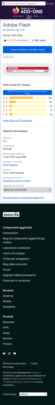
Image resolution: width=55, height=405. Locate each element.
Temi (28, 16)
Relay (6, 332)
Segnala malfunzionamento (19, 275)
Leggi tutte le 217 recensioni (17, 120)
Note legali (8, 367)
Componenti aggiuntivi (17, 227)
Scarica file (8, 56)
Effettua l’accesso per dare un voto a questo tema (27, 92)
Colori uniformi (10, 165)
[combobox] (24, 3)
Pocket (7, 343)
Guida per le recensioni (16, 280)
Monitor (8, 338)
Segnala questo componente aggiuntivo (23, 197)
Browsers (8, 322)
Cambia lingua (9, 394)
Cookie (34, 363)
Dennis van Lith (15, 29)
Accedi (49, 3)
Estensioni (18, 16)
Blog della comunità (15, 264)
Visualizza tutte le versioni (16, 180)
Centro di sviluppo (14, 253)
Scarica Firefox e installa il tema (27, 49)
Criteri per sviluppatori (16, 258)
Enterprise (9, 306)
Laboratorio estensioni (16, 247)
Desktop (8, 295)
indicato (35, 372)
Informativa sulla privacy (14, 363)
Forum (7, 269)
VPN (6, 327)
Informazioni (10, 233)
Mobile (7, 301)
